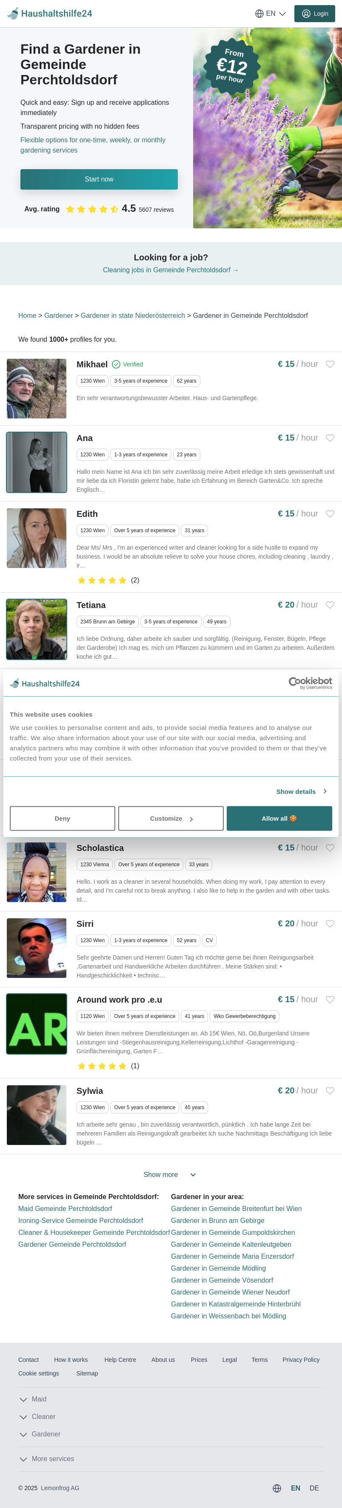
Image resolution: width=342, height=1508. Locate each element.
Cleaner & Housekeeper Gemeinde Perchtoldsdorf (94, 1232)
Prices (199, 1359)
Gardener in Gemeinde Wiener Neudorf (230, 1292)
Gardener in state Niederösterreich (133, 315)
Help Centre (120, 1359)
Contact (28, 1359)
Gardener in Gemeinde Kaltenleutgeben (231, 1244)
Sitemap (87, 1373)
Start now (99, 179)
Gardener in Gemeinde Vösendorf (222, 1280)
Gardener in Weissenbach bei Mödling (228, 1316)
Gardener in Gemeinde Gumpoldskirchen (233, 1232)
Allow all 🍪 (279, 818)
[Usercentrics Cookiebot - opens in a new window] (295, 683)
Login (314, 14)
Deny (62, 818)
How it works (71, 1359)
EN (271, 14)
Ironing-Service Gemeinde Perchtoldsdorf (80, 1220)
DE (314, 1488)
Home (27, 315)
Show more (171, 1175)
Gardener (58, 315)
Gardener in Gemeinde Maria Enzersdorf (232, 1256)
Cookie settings (38, 1373)
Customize (171, 818)
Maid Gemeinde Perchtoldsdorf (65, 1208)
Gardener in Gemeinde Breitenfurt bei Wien (236, 1208)
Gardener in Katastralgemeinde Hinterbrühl (236, 1304)
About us (163, 1359)
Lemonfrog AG (60, 1488)
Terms (259, 1359)
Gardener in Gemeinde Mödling (218, 1268)
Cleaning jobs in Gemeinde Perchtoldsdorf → (171, 270)
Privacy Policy (300, 1359)
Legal (229, 1359)
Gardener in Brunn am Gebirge (218, 1220)
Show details (296, 791)
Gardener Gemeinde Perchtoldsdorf (72, 1244)
